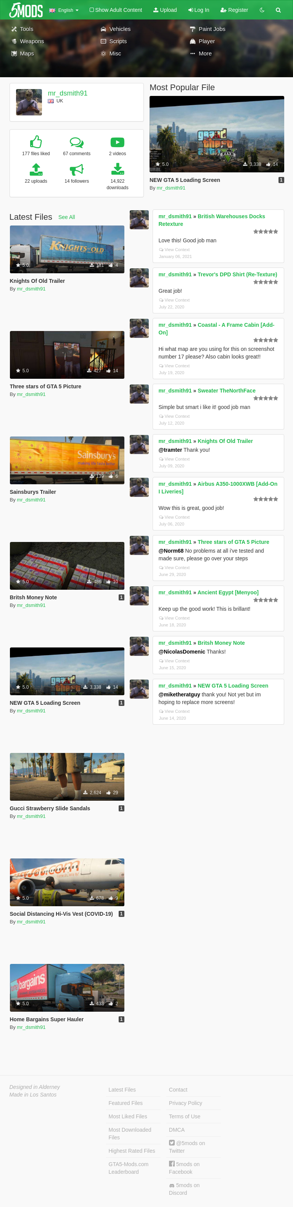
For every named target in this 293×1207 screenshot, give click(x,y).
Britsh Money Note (221, 643)
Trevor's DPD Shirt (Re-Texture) (237, 274)
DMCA (177, 1130)
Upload (165, 10)
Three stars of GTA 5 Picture (233, 542)
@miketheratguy (179, 694)
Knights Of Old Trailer (225, 441)
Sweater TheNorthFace (227, 391)
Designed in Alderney (35, 1087)
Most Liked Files (128, 1116)
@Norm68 (171, 551)
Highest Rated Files (132, 1151)
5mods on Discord (184, 1189)
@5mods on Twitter (187, 1147)
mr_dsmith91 (67, 93)
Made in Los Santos (33, 1095)
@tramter (170, 450)
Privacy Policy (185, 1103)
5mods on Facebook (184, 1168)
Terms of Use (184, 1116)
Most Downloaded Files (130, 1133)
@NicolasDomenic (182, 652)
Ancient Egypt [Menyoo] (228, 592)
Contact (178, 1090)
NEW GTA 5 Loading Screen (233, 686)
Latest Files (122, 1090)
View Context (174, 249)
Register (234, 10)
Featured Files (126, 1103)
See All (66, 217)
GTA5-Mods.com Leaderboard (129, 1168)
